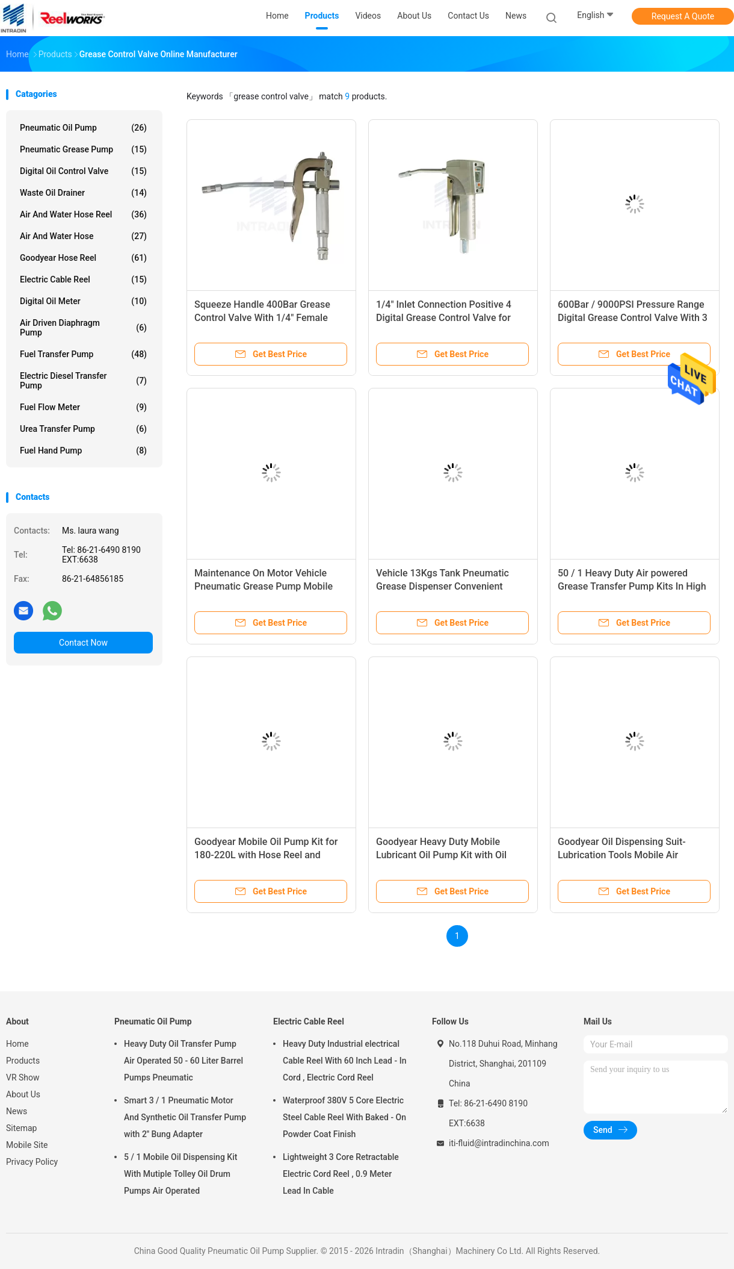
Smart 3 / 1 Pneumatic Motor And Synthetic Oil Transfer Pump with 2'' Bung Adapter (185, 1117)
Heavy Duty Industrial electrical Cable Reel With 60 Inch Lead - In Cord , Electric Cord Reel (344, 1060)
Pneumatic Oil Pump (83, 128)
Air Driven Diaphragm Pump (83, 327)
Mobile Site (27, 1145)
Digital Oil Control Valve (83, 171)
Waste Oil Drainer (83, 193)
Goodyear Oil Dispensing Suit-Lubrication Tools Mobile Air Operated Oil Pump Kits (622, 855)
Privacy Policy (32, 1162)
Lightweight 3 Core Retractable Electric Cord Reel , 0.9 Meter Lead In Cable (341, 1174)
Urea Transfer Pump (83, 429)
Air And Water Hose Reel (83, 214)
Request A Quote (683, 16)
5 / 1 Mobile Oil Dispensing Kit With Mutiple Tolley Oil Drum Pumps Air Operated (180, 1174)
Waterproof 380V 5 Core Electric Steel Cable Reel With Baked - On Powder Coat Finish (344, 1117)
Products (23, 1060)
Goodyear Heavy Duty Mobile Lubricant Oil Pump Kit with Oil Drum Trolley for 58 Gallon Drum (445, 855)
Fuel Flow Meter (83, 407)
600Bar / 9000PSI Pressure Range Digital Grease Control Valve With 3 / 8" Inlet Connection (633, 318)
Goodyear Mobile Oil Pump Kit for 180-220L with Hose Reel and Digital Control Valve (266, 855)
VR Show (23, 1077)
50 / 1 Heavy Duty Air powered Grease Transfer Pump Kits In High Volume (632, 586)
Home (17, 1044)
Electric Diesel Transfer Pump (83, 380)
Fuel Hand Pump (83, 450)
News (16, 1111)
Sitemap (21, 1128)
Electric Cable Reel (83, 279)
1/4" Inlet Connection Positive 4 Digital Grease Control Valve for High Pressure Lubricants (443, 318)
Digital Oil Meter (83, 301)
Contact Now (83, 642)
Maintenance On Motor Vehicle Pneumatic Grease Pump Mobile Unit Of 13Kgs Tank (263, 586)
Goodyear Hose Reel (83, 258)
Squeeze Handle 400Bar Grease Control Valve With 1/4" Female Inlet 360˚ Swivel (262, 318)
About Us (23, 1094)
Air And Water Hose (83, 236)
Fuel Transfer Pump (83, 354)
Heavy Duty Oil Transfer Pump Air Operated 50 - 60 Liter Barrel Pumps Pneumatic (183, 1060)
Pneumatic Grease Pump (83, 149)
